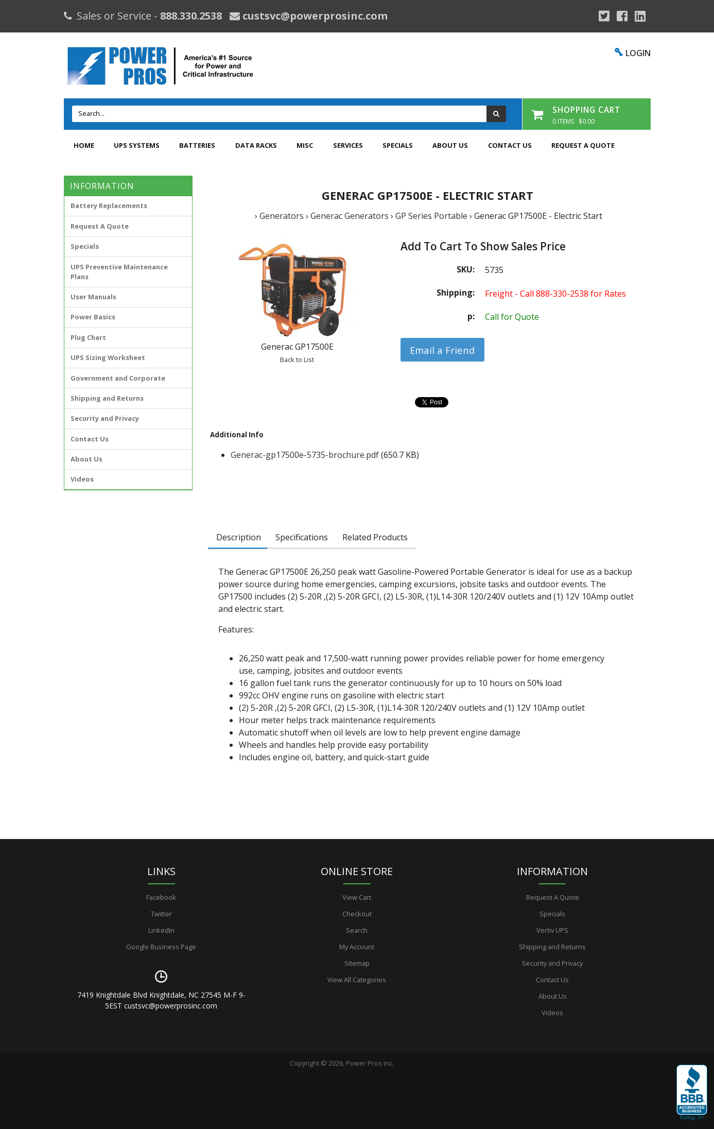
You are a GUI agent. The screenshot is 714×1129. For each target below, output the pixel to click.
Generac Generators (349, 215)
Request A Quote (583, 145)
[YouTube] (640, 16)
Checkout (357, 913)
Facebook (161, 897)
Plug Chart (88, 337)
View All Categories (356, 979)
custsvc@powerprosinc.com (314, 16)
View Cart (356, 897)
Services (348, 145)
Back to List (297, 359)
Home (84, 145)
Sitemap (357, 963)
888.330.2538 (191, 16)
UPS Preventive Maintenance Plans (119, 271)
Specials (397, 145)
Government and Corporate (118, 378)
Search (357, 930)
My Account (356, 946)
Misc (305, 145)
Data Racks (256, 145)
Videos (82, 479)
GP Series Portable (431, 215)
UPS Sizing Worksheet (108, 357)
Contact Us (510, 145)
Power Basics (93, 316)
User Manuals (93, 296)
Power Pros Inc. (370, 1063)
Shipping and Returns (107, 398)
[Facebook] (622, 16)
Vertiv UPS (552, 930)
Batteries (197, 145)
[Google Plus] (604, 16)
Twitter (161, 913)
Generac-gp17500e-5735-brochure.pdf (305, 454)
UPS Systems (137, 145)
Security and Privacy (105, 418)
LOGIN (638, 53)
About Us (450, 145)
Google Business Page (161, 946)
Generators (281, 215)
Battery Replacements (109, 205)
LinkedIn (161, 930)
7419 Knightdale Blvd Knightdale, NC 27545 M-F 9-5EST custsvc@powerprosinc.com (161, 1000)
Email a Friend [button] (442, 350)
